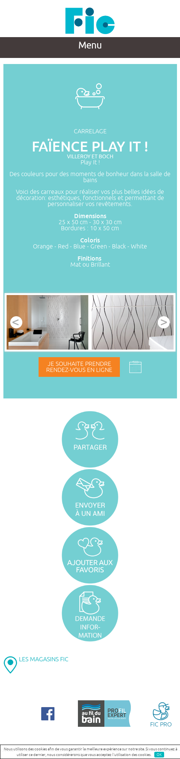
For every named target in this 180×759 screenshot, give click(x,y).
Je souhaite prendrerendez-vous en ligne (79, 367)
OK (159, 754)
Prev (16, 322)
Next (164, 322)
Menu (90, 45)
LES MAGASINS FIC (43, 659)
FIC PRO (161, 714)
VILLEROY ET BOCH (90, 156)
